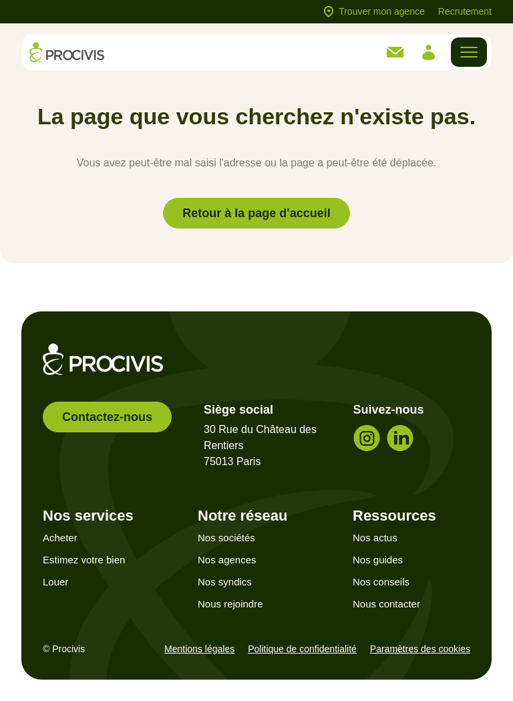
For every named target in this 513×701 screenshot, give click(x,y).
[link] (394, 52)
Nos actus (375, 537)
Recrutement (465, 11)
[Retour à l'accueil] (66, 51)
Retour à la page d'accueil (256, 213)
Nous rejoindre (230, 603)
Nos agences (227, 559)
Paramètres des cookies (420, 649)
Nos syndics (225, 581)
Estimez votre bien (84, 559)
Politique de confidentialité (302, 649)
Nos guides (378, 559)
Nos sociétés (226, 537)
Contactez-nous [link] (107, 417)
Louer (55, 581)
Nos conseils (381, 581)
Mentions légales (199, 649)
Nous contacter (386, 603)
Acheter (60, 537)
